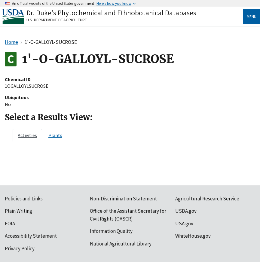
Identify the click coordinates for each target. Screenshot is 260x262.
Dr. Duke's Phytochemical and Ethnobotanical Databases (111, 12)
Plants (55, 135)
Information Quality (111, 231)
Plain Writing (18, 211)
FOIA (10, 223)
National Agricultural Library (120, 243)
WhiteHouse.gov (193, 236)
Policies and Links (24, 198)
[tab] (27, 135)
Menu (251, 16)
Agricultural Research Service (207, 198)
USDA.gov (186, 211)
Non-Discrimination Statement (123, 198)
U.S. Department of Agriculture (56, 20)
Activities (27, 135)
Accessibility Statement (31, 236)
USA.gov (184, 223)
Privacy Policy (20, 248)
